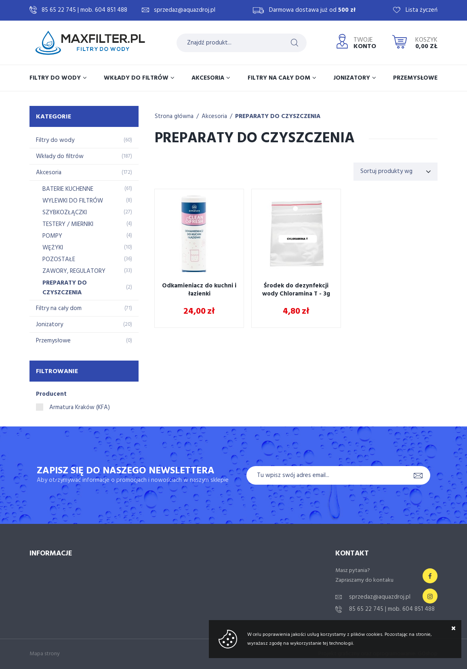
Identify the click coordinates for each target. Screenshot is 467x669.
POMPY (87, 236)
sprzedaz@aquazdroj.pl (184, 10)
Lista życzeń (422, 10)
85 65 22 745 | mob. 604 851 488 (84, 10)
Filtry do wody (55, 78)
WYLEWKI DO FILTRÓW (87, 201)
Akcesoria (207, 78)
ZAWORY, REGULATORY (87, 271)
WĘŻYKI (87, 248)
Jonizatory (351, 78)
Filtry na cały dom (279, 78)
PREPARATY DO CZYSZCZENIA (87, 288)
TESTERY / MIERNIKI (87, 224)
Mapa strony (44, 653)
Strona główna (174, 116)
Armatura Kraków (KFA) (79, 407)
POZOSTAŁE (87, 259)
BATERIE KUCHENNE (87, 189)
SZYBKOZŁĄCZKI (87, 212)
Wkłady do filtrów (136, 78)
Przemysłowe (415, 78)
